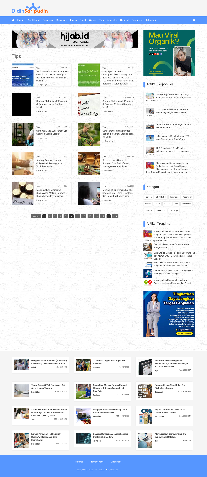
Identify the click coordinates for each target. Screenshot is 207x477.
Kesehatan (112, 20)
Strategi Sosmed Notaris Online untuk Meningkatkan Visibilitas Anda (49, 163)
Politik (83, 20)
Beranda (79, 462)
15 (103, 216)
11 (77, 216)
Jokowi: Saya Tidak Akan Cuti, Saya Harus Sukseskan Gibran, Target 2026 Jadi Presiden (168, 97)
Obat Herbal (34, 20)
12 (84, 216)
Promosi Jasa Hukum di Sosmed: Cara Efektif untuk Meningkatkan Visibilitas (116, 163)
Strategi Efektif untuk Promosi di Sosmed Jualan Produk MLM (51, 104)
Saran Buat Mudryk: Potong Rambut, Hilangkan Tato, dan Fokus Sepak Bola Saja (110, 388)
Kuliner (73, 20)
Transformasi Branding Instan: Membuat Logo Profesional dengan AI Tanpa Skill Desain (171, 363)
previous (36, 216)
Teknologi (151, 20)
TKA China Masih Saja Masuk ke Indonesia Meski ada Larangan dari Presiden (167, 151)
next (115, 216)
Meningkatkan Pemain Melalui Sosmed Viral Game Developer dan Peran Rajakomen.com (117, 193)
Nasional (124, 20)
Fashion (21, 20)
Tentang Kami (97, 462)
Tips (101, 20)
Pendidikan (137, 20)
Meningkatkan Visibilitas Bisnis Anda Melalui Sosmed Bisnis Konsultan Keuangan (50, 193)
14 (96, 216)
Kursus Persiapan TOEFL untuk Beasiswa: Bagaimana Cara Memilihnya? (45, 437)
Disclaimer (116, 462)
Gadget (92, 20)
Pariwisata (48, 20)
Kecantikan (61, 20)
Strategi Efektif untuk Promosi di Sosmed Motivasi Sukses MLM (117, 104)
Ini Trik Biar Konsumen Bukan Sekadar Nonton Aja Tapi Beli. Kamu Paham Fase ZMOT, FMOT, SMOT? (49, 412)
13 (90, 216)
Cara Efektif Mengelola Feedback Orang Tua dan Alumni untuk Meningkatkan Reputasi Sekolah (174, 256)
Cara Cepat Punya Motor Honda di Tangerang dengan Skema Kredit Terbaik (167, 112)
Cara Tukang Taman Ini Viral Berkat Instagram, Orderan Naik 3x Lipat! (118, 133)
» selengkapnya (41, 85)
